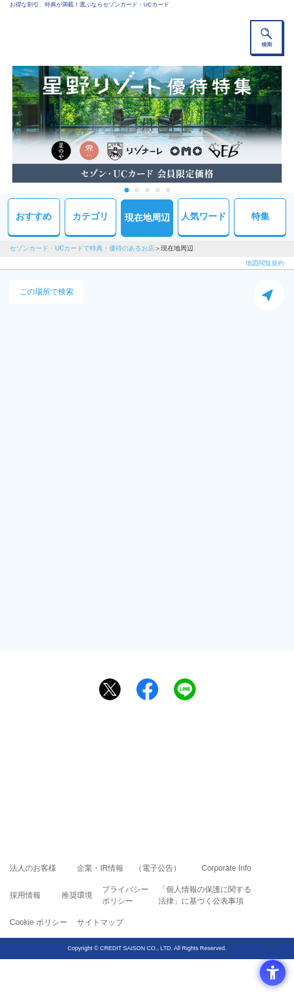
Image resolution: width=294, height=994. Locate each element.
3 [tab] (147, 190)
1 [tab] (126, 190)
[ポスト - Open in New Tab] (110, 689)
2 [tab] (136, 190)
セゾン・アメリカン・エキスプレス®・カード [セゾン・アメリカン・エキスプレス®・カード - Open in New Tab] (141, 778)
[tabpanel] (147, 124)
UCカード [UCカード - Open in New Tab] (181, 762)
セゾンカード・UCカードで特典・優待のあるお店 (82, 248)
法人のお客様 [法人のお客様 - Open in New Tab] (33, 868)
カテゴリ (90, 216)
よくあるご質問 (197, 744)
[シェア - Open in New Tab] (147, 689)
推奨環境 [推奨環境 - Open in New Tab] (76, 895)
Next (288, 124)
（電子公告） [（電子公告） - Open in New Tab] (157, 868)
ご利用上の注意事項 (95, 744)
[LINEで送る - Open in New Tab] (185, 689)
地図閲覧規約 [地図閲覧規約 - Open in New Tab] (265, 263)
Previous (6, 124)
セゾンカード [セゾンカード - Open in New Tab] (108, 762)
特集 (260, 216)
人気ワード (203, 216)
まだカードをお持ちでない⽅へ (141, 720)
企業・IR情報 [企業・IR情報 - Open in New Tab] (100, 868)
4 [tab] (157, 190)
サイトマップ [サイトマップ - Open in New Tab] (100, 922)
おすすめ (34, 216)
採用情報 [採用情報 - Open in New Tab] (25, 895)
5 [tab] (167, 190)
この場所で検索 (46, 291)
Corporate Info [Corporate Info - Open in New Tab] (226, 868)
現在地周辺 (147, 217)
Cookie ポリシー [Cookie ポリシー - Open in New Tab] (38, 922)
